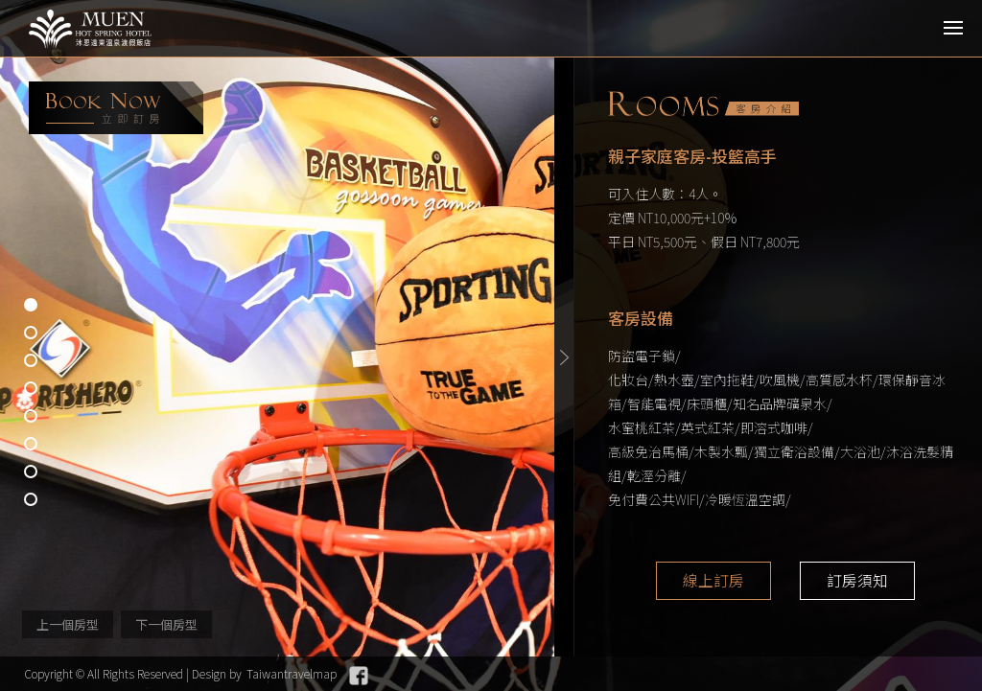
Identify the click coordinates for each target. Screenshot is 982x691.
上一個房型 (67, 624)
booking (116, 107)
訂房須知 (857, 580)
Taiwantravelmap (291, 673)
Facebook (358, 675)
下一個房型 (166, 624)
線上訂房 (713, 580)
